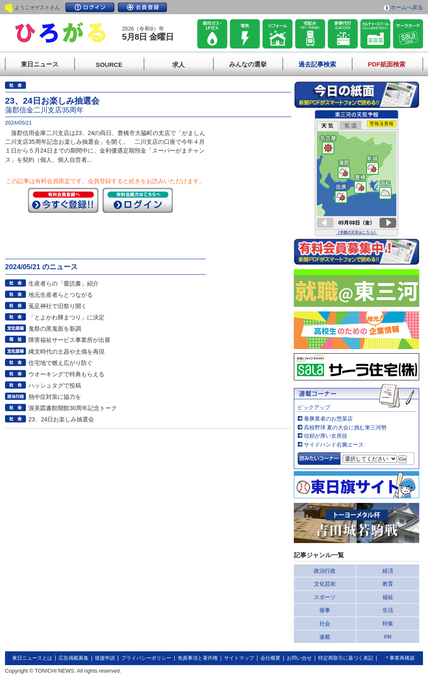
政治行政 (325, 571)
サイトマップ (239, 658)
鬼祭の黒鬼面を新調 (54, 328)
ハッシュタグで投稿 (54, 385)
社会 (324, 623)
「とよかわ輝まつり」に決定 (66, 317)
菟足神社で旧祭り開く (57, 306)
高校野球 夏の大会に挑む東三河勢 (345, 427)
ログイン (90, 7)
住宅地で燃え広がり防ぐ (60, 363)
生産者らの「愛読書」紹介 (63, 283)
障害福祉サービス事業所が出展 (69, 340)
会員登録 (142, 7)
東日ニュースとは (32, 658)
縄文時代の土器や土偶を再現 (66, 351)
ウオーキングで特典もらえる (66, 374)
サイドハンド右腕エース (334, 444)
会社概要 (270, 658)
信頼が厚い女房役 (325, 436)
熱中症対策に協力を (54, 396)
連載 (324, 637)
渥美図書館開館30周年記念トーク (72, 408)
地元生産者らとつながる (60, 294)
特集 (387, 623)
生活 (387, 610)
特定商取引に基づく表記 (345, 658)
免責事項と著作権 (198, 658)
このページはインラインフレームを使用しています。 (356, 173)
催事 (324, 610)
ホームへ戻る (406, 7)
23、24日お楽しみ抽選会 (61, 419)
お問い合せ (299, 658)
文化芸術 (325, 584)
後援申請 (105, 658)
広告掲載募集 (74, 658)
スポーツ (325, 597)
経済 (387, 571)
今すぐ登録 (63, 200)
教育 (387, 584)
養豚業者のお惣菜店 (328, 419)
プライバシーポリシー (146, 658)
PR (388, 637)
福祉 (387, 597)
